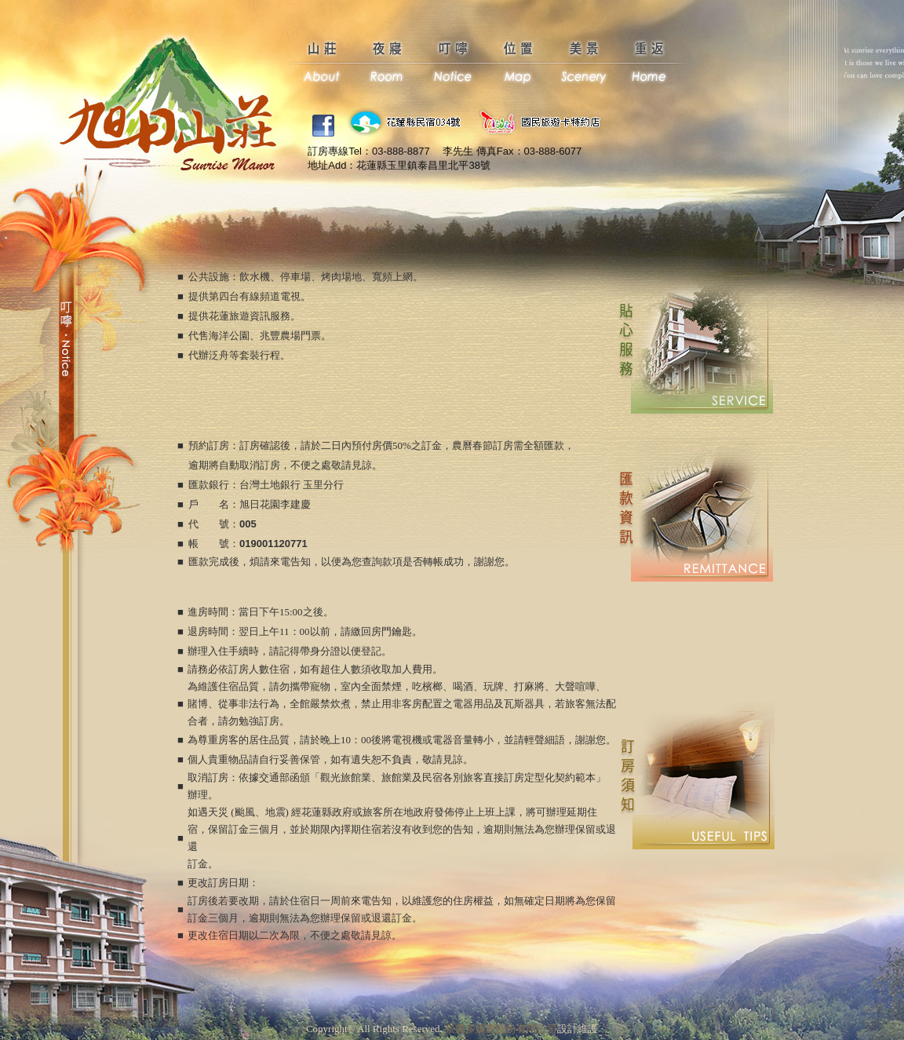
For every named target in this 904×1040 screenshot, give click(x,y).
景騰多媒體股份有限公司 (501, 1029)
